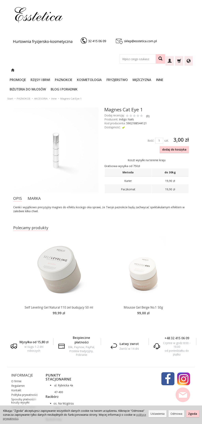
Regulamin (18, 366)
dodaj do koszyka (174, 130)
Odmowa (176, 414)
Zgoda (192, 414)
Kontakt (16, 371)
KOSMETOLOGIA (100, 70)
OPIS (17, 179)
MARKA (34, 179)
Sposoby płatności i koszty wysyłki (23, 381)
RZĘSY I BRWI (51, 70)
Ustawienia (158, 414)
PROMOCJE (28, 70)
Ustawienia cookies (23, 387)
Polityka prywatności (24, 375)
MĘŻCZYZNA (152, 70)
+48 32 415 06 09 (177, 318)
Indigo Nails (126, 100)
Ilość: (151, 122)
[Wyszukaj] (160, 59)
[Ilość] (159, 122)
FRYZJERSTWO (127, 70)
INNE (170, 70)
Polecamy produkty (30, 208)
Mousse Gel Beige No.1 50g (143, 288)
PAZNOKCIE (74, 70)
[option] (59, 259)
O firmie (16, 362)
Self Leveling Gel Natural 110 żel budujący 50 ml (59, 288)
